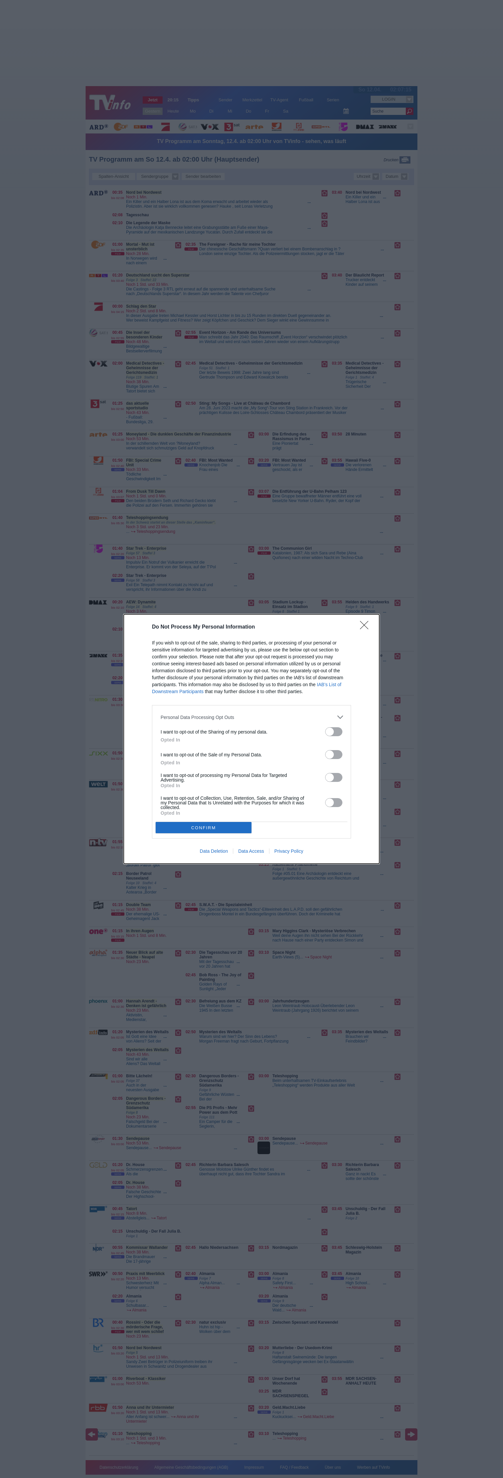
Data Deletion (214, 851)
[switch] (333, 731)
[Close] (366, 627)
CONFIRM (203, 827)
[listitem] (251, 717)
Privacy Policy (288, 851)
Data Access (251, 851)
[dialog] (251, 739)
